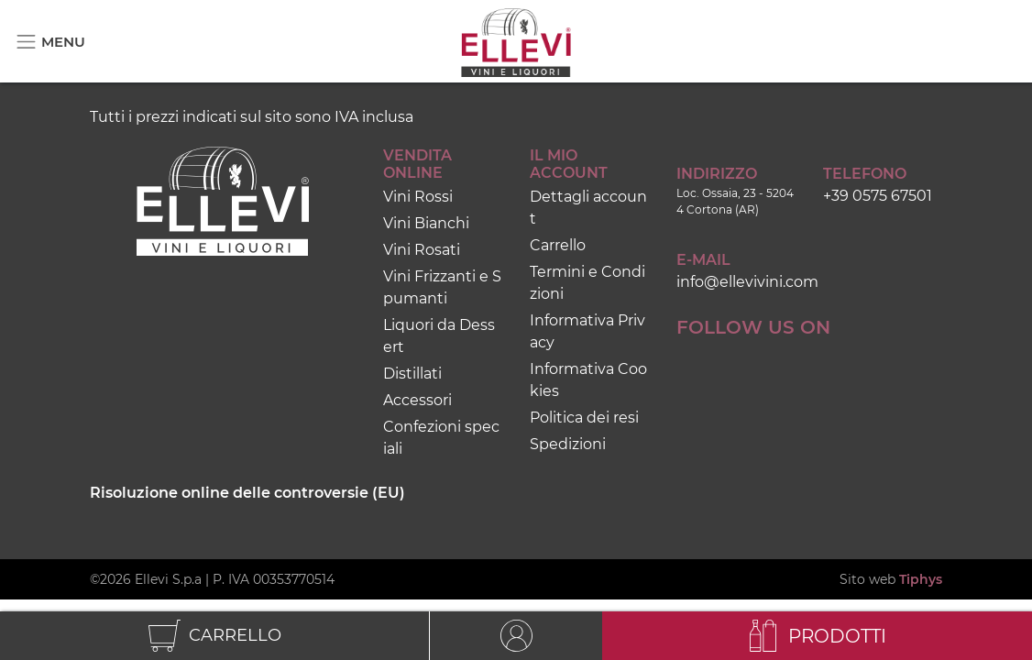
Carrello (558, 245)
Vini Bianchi (426, 223)
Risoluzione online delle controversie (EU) (247, 492)
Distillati (412, 373)
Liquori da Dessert (439, 336)
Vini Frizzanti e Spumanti (442, 287)
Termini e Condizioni (587, 282)
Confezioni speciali (441, 437)
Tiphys (920, 579)
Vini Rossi (418, 196)
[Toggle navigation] (50, 41)
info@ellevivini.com (747, 282)
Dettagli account (588, 207)
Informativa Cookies (588, 380)
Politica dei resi (584, 417)
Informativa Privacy (587, 331)
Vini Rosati (421, 249)
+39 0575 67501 (877, 195)
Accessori (417, 400)
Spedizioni (568, 444)
